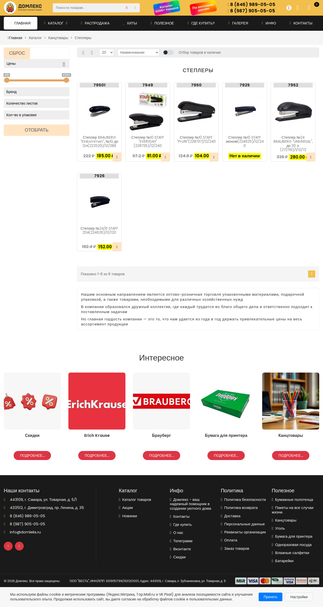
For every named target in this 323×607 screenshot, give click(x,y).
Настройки (299, 596)
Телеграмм (181, 541)
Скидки (178, 557)
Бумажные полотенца (292, 499)
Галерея (238, 23)
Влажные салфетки (290, 553)
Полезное (162, 23)
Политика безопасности (243, 499)
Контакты (301, 23)
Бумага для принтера (292, 536)
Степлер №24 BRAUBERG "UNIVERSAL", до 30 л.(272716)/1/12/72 (293, 143)
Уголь (278, 528)
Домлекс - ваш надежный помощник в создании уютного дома (190, 503)
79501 (99, 85)
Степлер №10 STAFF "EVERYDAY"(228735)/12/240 (147, 141)
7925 (244, 85)
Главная (21, 23)
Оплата (229, 540)
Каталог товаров (135, 499)
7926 (99, 176)
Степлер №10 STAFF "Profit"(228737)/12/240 (196, 139)
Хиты (130, 23)
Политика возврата (239, 507)
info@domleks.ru (22, 532)
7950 (196, 85)
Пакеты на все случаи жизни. (292, 509)
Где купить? (201, 23)
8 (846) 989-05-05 (252, 4)
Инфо (269, 23)
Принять (271, 596)
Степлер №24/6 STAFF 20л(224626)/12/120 (99, 230)
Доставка (230, 516)
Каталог (55, 23)
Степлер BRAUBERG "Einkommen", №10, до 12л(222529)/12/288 (99, 141)
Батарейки (282, 561)
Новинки (128, 516)
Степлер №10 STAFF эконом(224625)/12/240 (244, 141)
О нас (176, 532)
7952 (293, 85)
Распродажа (95, 23)
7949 (147, 85)
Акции (126, 507)
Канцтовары (284, 520)
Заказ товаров (235, 548)
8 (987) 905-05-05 (251, 11)
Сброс (17, 53)
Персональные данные (243, 524)
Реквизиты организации (243, 532)
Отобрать (36, 130)
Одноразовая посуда (292, 544)
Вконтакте (180, 549)
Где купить (181, 524)
